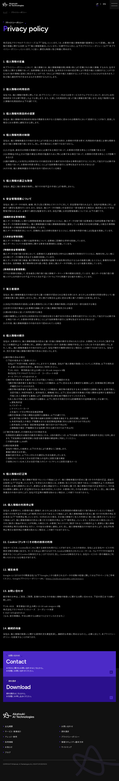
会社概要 (9, 726)
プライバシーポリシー (70, 736)
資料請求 (65, 731)
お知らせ (9, 747)
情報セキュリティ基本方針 (72, 742)
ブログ (8, 752)
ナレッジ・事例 (11, 736)
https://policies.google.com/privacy (65, 578)
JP (97, 4)
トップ (5, 12)
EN (104, 4)
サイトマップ (66, 747)
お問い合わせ (67, 726)
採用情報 (9, 742)
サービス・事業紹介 (13, 731)
